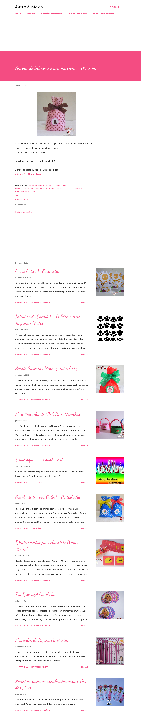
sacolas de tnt (51, 189)
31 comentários (36, 482)
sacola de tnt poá (60, 185)
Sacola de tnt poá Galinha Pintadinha (47, 497)
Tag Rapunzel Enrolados (35, 594)
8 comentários (36, 528)
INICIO (18, 13)
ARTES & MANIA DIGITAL (103, 13)
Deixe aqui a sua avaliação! (39, 460)
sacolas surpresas (66, 189)
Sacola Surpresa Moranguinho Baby (46, 368)
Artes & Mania (29, 6)
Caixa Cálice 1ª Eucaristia (37, 271)
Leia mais (84, 302)
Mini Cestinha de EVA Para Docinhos (47, 414)
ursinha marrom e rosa (25, 192)
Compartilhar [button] (21, 199)
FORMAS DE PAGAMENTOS (51, 13)
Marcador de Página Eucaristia (41, 640)
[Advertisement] (65, 35)
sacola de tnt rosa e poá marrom (29, 189)
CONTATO (31, 13)
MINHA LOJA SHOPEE (78, 13)
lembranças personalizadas (39, 185)
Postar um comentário (23, 212)
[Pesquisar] (114, 7)
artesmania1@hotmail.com (28, 174)
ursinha (78, 189)
